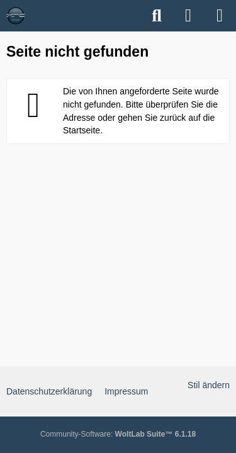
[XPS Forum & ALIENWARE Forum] (16, 15)
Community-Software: (118, 434)
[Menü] (219, 15)
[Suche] (156, 15)
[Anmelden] (188, 15)
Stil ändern (209, 385)
